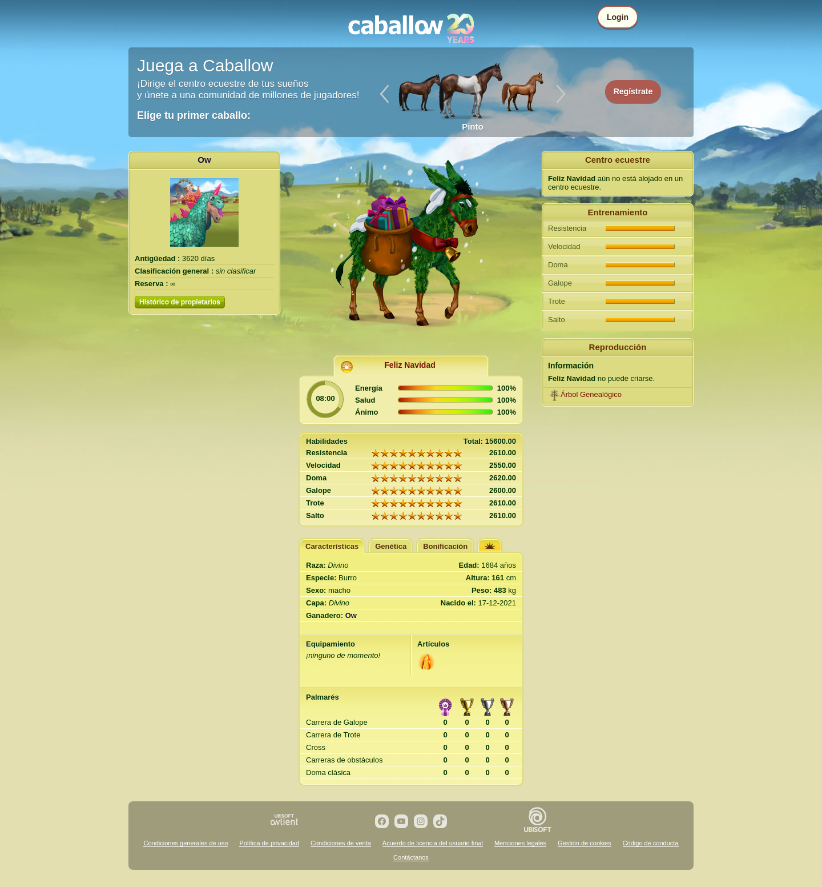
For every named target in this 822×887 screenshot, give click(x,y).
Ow (204, 159)
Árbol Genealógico (591, 394)
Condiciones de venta (341, 843)
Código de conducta (651, 843)
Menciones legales (520, 843)
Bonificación (445, 546)
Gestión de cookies (584, 843)
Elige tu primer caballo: (194, 115)
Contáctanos (411, 857)
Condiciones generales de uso (185, 843)
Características (331, 546)
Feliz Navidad (409, 365)
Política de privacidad (269, 843)
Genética (390, 546)
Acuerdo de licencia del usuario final (432, 843)
